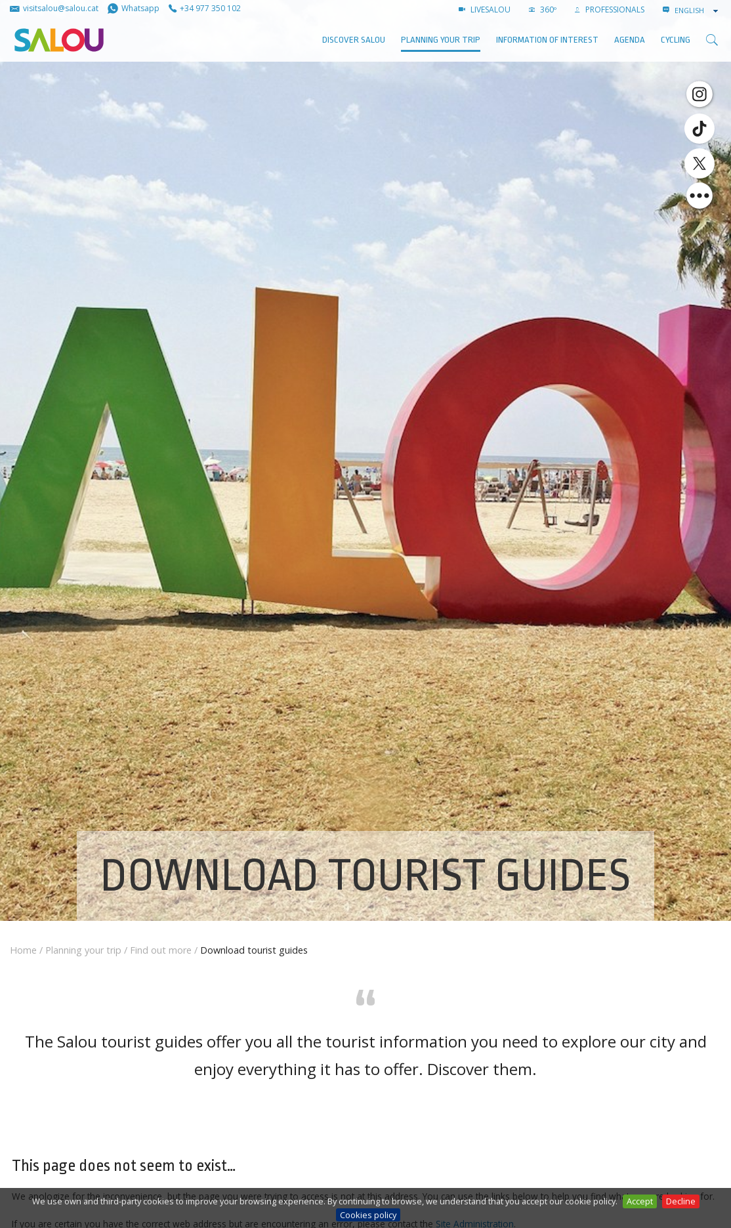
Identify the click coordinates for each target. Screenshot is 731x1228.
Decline (681, 1201)
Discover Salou (353, 40)
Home (23, 950)
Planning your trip (440, 40)
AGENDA (629, 40)
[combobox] (698, 10)
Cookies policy (368, 1215)
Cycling (675, 40)
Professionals (609, 9)
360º (542, 9)
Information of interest (547, 40)
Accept (640, 1201)
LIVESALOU (485, 9)
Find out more (161, 950)
